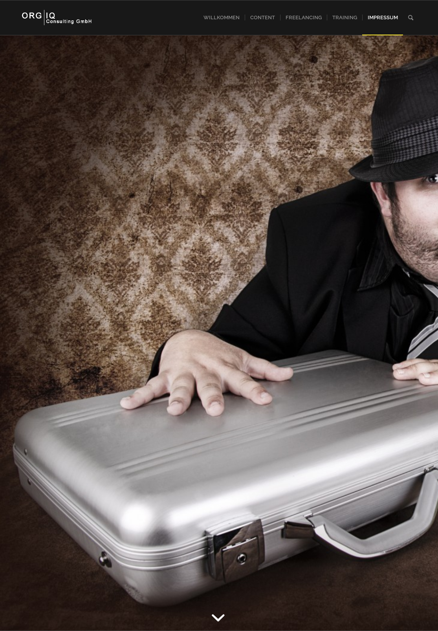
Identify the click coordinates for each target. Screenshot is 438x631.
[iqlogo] (57, 17)
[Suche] (410, 17)
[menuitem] (221, 17)
